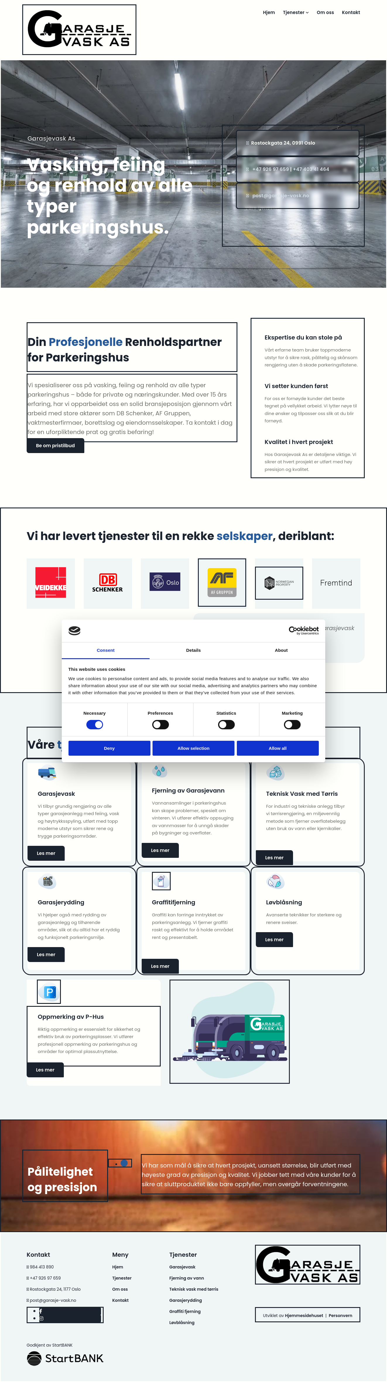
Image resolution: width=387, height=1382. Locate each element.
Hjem (269, 12)
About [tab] (281, 650)
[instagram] (41, 1318)
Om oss (325, 12)
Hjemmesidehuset (304, 1315)
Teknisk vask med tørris (193, 1289)
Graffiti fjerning (185, 1311)
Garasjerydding (185, 1300)
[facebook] (40, 1311)
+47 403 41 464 (311, 169)
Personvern (340, 1315)
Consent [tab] (106, 650)
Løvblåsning (182, 1323)
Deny (109, 748)
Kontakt (351, 12)
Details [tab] (193, 650)
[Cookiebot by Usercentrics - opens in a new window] (293, 630)
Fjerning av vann (186, 1278)
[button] (55, 445)
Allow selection (193, 748)
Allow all (278, 748)
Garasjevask (182, 1267)
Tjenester (294, 12)
